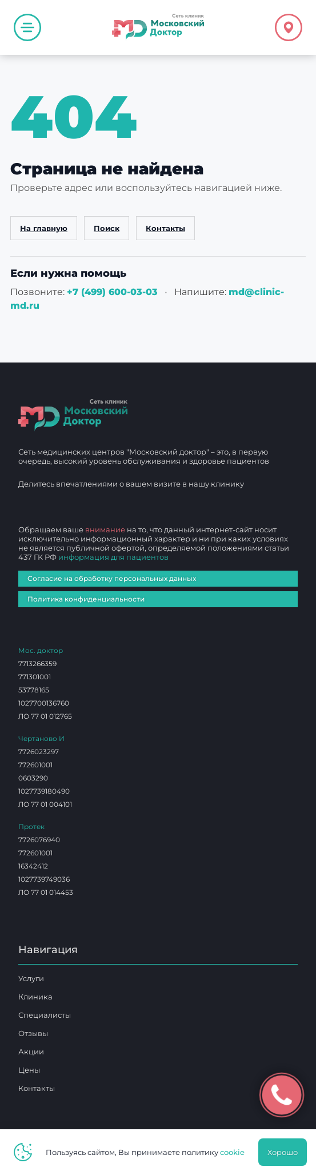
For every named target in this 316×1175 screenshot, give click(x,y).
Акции (31, 1051)
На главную (43, 228)
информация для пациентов (113, 556)
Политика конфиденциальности (86, 599)
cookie (232, 1152)
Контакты (165, 228)
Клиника (35, 996)
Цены (29, 1069)
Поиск (106, 228)
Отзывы (33, 1033)
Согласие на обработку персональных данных (111, 578)
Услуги (31, 978)
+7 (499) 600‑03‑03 (112, 291)
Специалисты (44, 1014)
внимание (105, 529)
